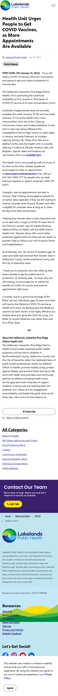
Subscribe (29, 411)
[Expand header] (53, 5)
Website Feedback (11, 633)
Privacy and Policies (12, 630)
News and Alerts (10, 622)
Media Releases (11, 64)
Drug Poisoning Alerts (14, 445)
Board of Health (10, 435)
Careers (6, 449)
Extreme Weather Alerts (14, 459)
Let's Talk (13, 504)
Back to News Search (18, 417)
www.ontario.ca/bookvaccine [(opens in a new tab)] (20, 173)
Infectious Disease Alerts (15, 463)
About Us (7, 611)
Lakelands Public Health (16, 57)
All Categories (15, 429)
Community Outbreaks (14, 454)
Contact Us (8, 618)
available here (33, 155)
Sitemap (6, 626)
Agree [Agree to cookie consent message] (10, 688)
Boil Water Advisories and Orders (19, 440)
